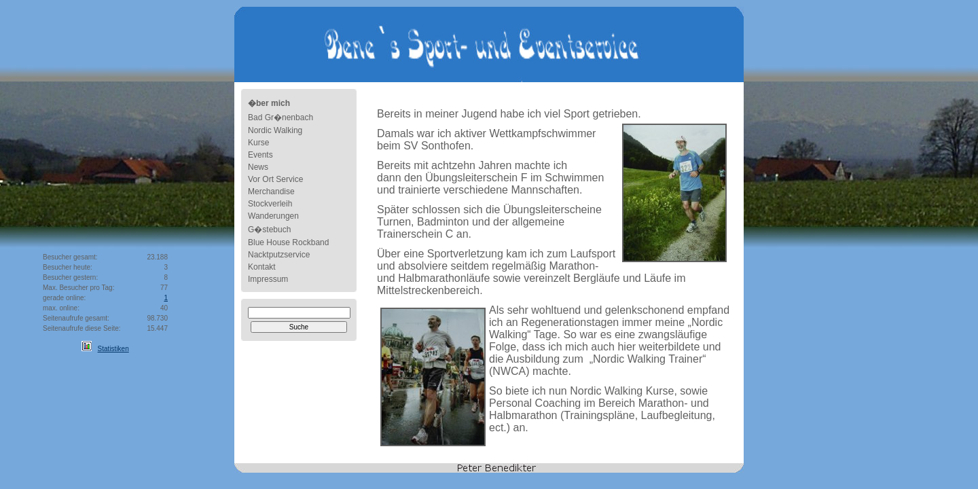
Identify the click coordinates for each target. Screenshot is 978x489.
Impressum (268, 279)
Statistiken (113, 348)
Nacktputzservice (279, 254)
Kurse (258, 142)
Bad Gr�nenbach (280, 117)
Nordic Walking (275, 130)
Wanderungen (273, 216)
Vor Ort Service (275, 179)
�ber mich (269, 103)
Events (260, 155)
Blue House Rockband (288, 242)
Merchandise (271, 191)
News (258, 167)
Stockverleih (270, 204)
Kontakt (262, 267)
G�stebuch (269, 229)
